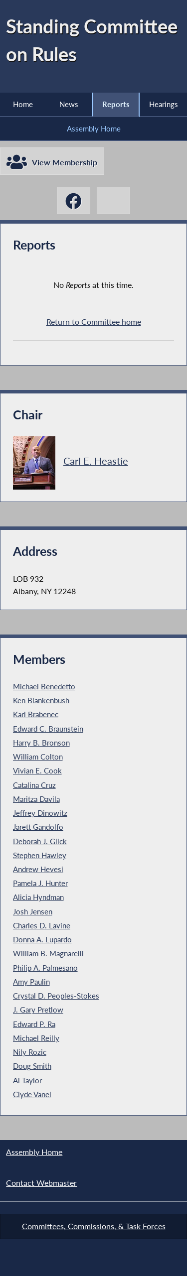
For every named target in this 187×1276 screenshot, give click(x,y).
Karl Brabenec (35, 714)
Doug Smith (32, 1065)
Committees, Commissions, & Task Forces (94, 1226)
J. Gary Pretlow (38, 1009)
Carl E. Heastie (95, 461)
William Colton (38, 756)
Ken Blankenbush (41, 700)
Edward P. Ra (34, 1024)
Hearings (163, 104)
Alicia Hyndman (38, 897)
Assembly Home (94, 128)
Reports (116, 104)
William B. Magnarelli (48, 953)
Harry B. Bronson (41, 742)
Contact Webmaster (41, 1182)
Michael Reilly (36, 1037)
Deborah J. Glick (40, 841)
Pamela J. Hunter (40, 883)
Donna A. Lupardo (42, 939)
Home (23, 104)
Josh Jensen (32, 911)
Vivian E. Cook (37, 770)
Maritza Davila (36, 798)
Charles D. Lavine (41, 925)
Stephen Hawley (39, 855)
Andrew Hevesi (38, 869)
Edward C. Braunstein (48, 728)
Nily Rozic (29, 1051)
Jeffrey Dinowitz (40, 812)
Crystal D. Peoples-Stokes (56, 995)
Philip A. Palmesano (45, 967)
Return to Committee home (93, 321)
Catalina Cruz (34, 784)
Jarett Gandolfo (38, 826)
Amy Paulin (31, 981)
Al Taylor (27, 1080)
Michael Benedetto (44, 686)
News (68, 104)
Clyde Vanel (32, 1094)
